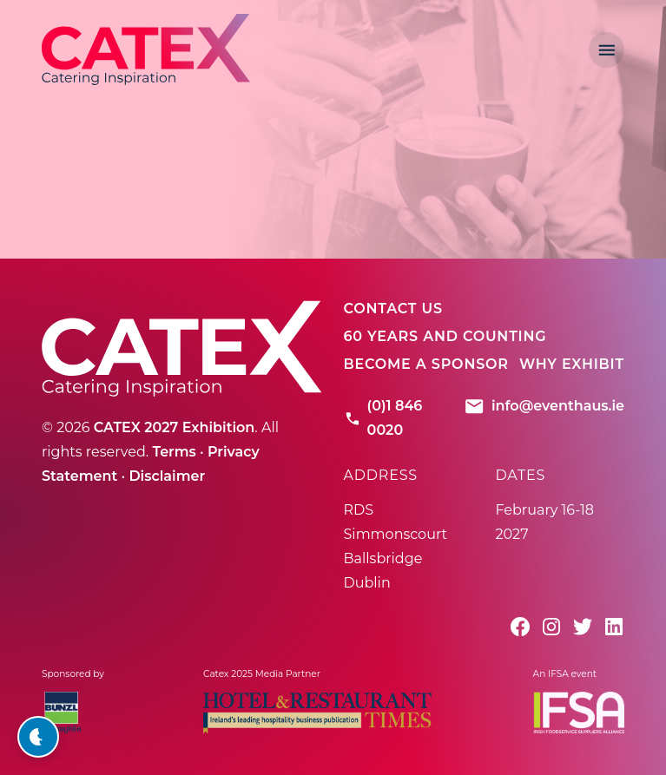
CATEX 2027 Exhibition (174, 427)
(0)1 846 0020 (383, 417)
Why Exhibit (571, 364)
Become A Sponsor (426, 364)
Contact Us (393, 308)
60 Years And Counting (445, 336)
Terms (173, 451)
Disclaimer (167, 476)
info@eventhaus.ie (544, 406)
